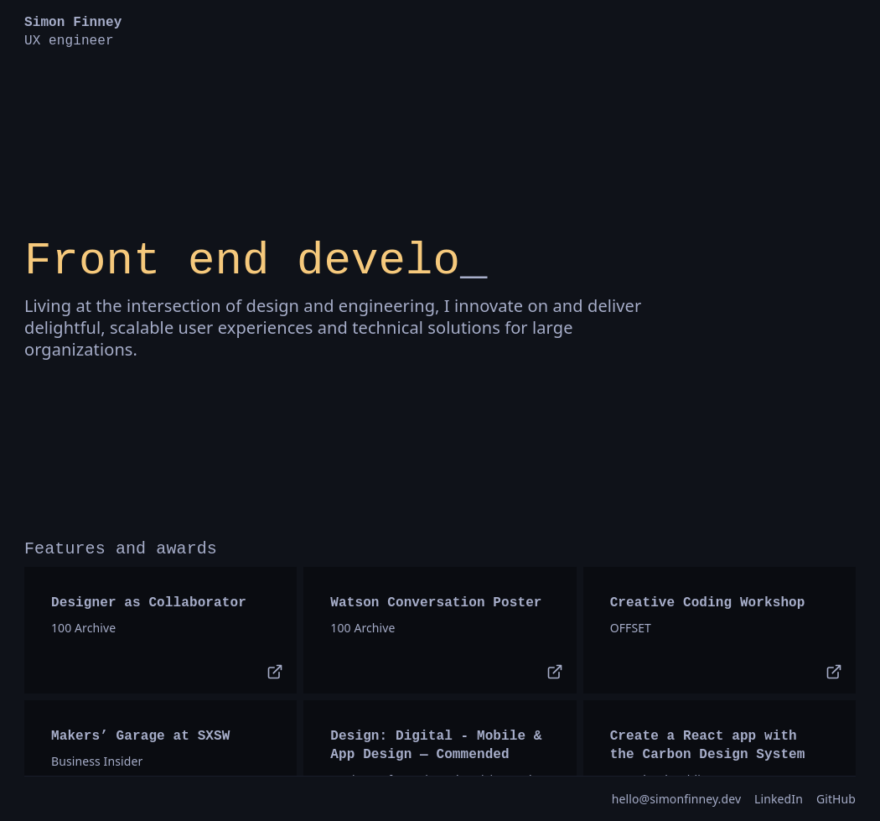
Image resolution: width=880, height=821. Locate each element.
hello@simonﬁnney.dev (676, 799)
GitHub (836, 799)
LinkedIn (778, 799)
